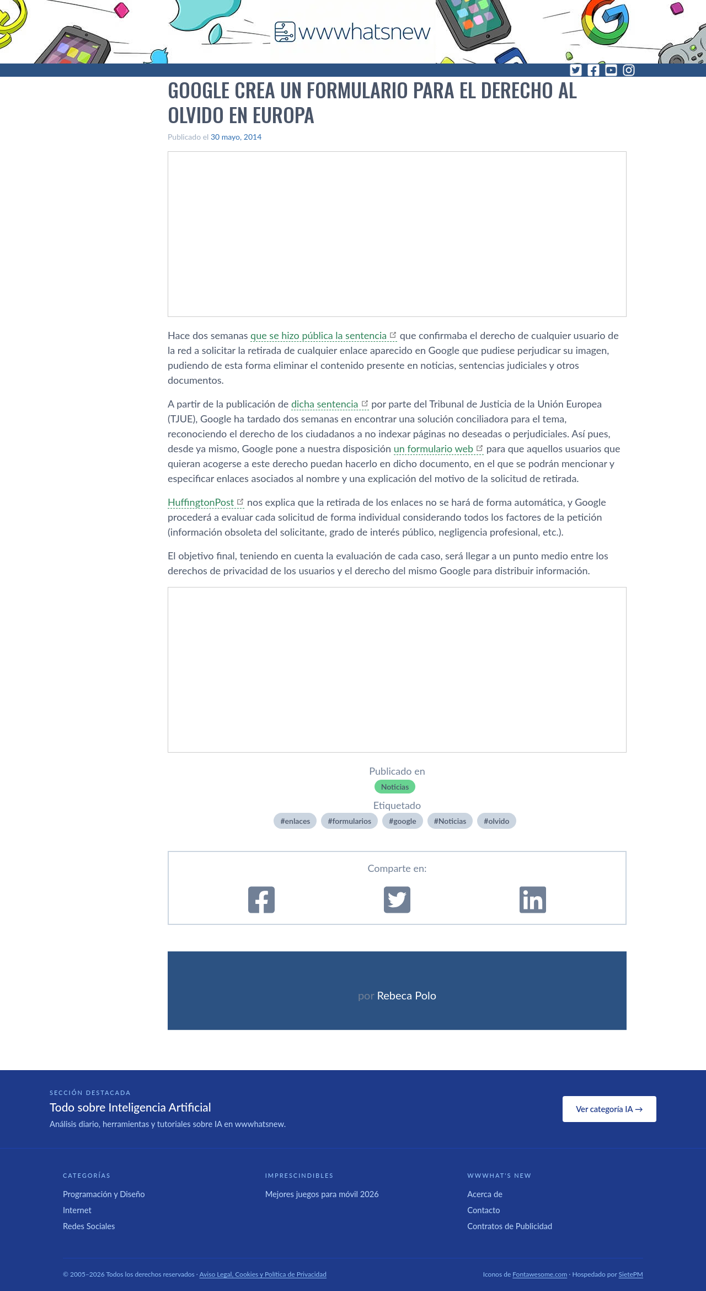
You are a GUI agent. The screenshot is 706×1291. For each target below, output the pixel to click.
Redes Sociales (89, 1226)
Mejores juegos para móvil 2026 (322, 1194)
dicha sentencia (325, 404)
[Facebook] (593, 70)
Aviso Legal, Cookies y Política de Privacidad (263, 1274)
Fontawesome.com (539, 1274)
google (404, 821)
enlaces (298, 821)
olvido (498, 821)
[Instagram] (628, 70)
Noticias (395, 786)
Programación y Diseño (104, 1194)
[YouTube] (611, 70)
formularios (352, 821)
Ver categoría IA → (609, 1109)
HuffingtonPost (201, 502)
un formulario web (433, 448)
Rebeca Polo (406, 995)
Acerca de (484, 1194)
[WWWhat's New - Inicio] (353, 32)
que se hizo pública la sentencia (318, 335)
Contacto (483, 1210)
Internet (77, 1210)
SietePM (631, 1274)
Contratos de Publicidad (509, 1226)
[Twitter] (575, 70)
